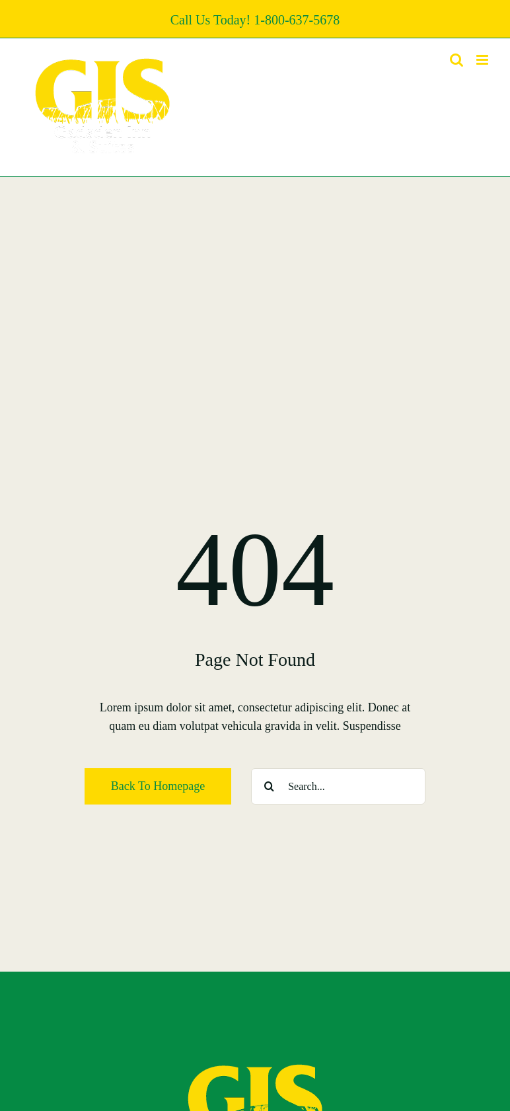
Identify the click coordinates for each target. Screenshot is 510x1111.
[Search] (269, 786)
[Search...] (338, 786)
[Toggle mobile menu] (483, 60)
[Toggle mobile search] (456, 60)
